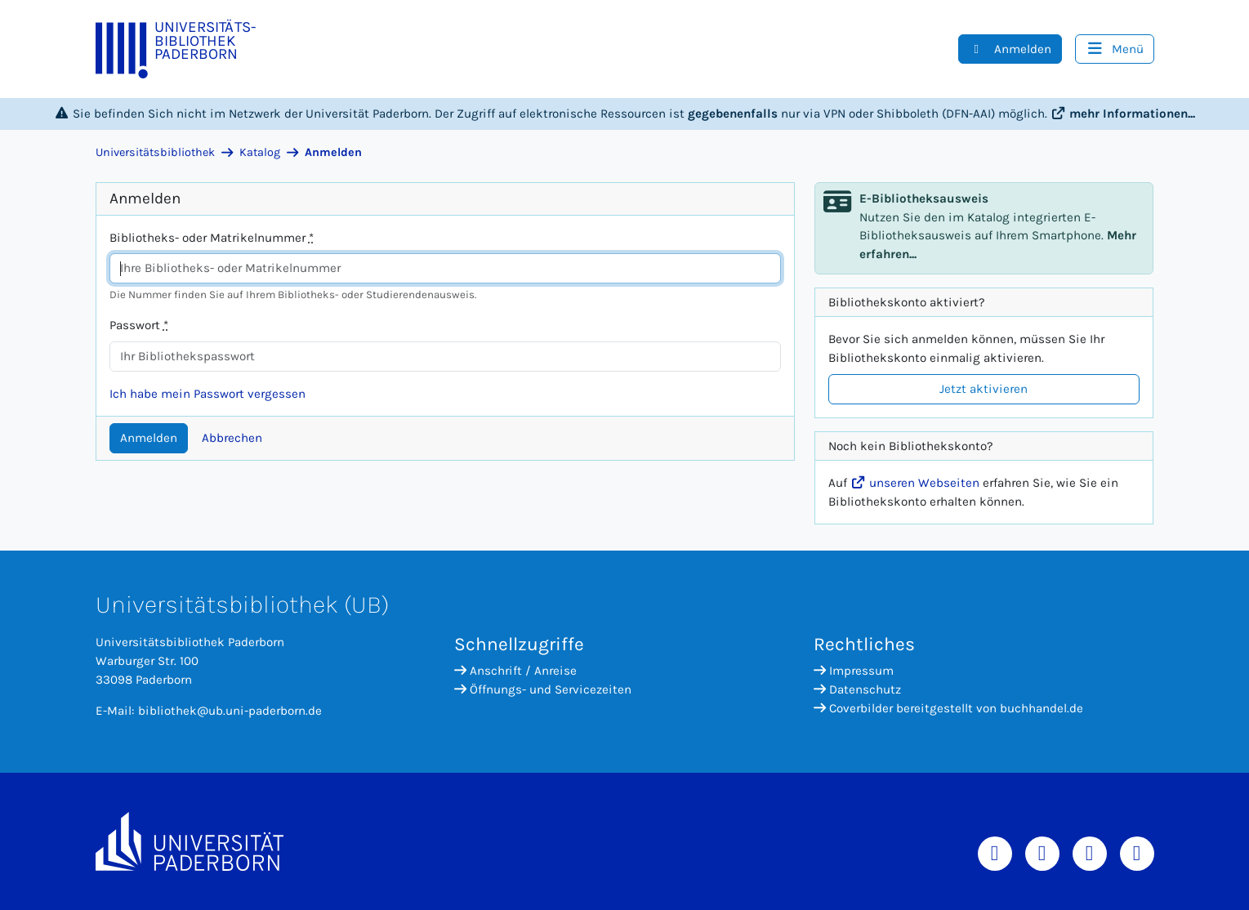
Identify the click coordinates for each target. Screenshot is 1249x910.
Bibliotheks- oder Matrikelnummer (211, 237)
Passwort (138, 325)
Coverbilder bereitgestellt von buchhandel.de (948, 708)
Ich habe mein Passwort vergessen (207, 393)
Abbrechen (232, 437)
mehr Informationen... (1122, 113)
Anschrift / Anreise (515, 670)
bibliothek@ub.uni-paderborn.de (230, 710)
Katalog (259, 152)
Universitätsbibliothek (155, 152)
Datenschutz (857, 689)
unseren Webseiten (914, 482)
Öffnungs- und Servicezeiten (542, 689)
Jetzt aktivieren (983, 388)
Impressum (854, 670)
